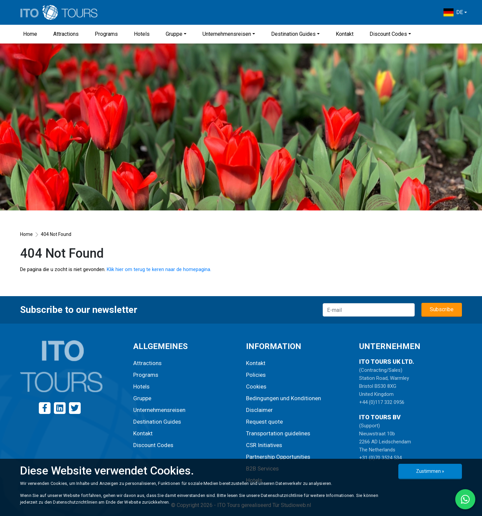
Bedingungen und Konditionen (283, 398)
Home (30, 34)
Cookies (256, 386)
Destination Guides (293, 34)
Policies (256, 374)
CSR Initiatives (264, 445)
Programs (106, 34)
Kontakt (344, 34)
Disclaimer (259, 410)
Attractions (66, 34)
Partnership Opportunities (278, 456)
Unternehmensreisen (227, 34)
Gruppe (174, 34)
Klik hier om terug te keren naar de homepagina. (159, 269)
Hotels (142, 34)
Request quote (264, 421)
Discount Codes (388, 34)
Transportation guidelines (278, 433)
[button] (455, 12)
